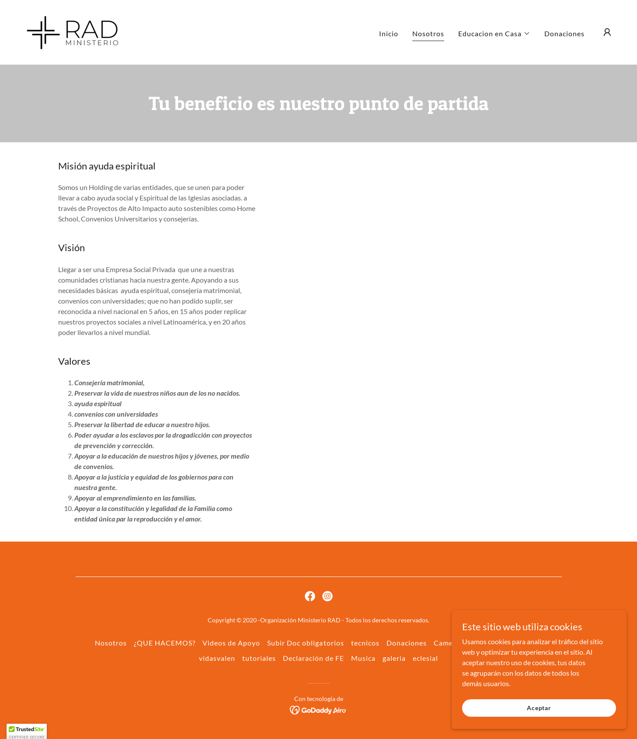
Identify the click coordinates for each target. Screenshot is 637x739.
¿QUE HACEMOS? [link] (164, 643)
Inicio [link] (388, 33)
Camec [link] (445, 643)
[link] (73, 31)
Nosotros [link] (428, 33)
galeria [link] (394, 658)
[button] (494, 33)
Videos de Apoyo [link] (231, 643)
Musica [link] (363, 658)
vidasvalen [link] (217, 658)
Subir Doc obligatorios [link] (305, 643)
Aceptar (539, 707)
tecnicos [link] (365, 643)
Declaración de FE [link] (313, 658)
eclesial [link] (425, 658)
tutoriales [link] (259, 658)
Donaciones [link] (564, 33)
